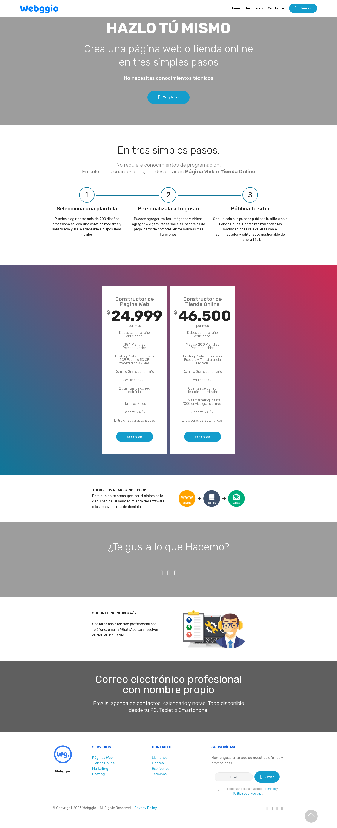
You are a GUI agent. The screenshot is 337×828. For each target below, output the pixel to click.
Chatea (158, 764)
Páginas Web (102, 759)
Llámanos (159, 759)
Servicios (252, 8)
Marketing (100, 769)
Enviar (267, 778)
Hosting (98, 775)
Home (235, 8)
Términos (159, 775)
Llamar (303, 8)
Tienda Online (103, 764)
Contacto (276, 8)
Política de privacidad (247, 794)
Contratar (134, 437)
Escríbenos (160, 769)
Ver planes (168, 97)
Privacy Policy (145, 809)
